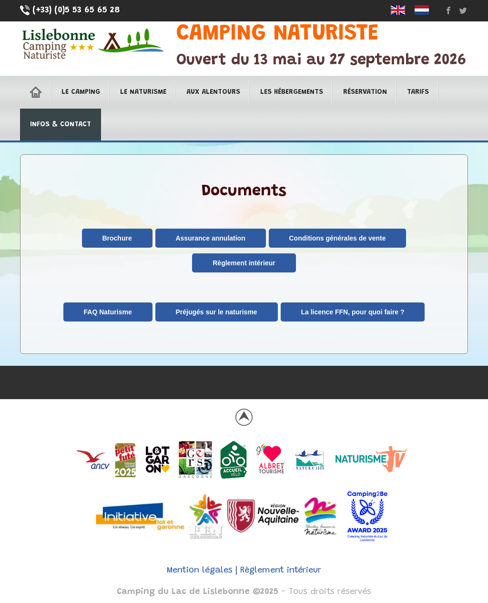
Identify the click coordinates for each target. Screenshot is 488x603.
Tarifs (418, 92)
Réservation (365, 92)
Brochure (117, 238)
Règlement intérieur (244, 263)
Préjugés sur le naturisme (216, 312)
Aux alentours (213, 92)
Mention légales (200, 570)
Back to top (244, 417)
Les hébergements (291, 92)
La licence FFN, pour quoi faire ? (352, 312)
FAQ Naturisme (108, 312)
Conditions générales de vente (337, 238)
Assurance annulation (210, 238)
